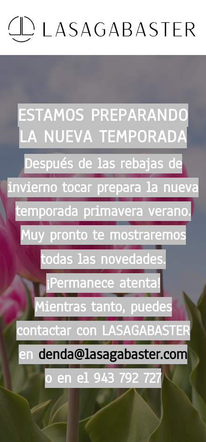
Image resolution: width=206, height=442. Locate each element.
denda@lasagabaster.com (112, 354)
